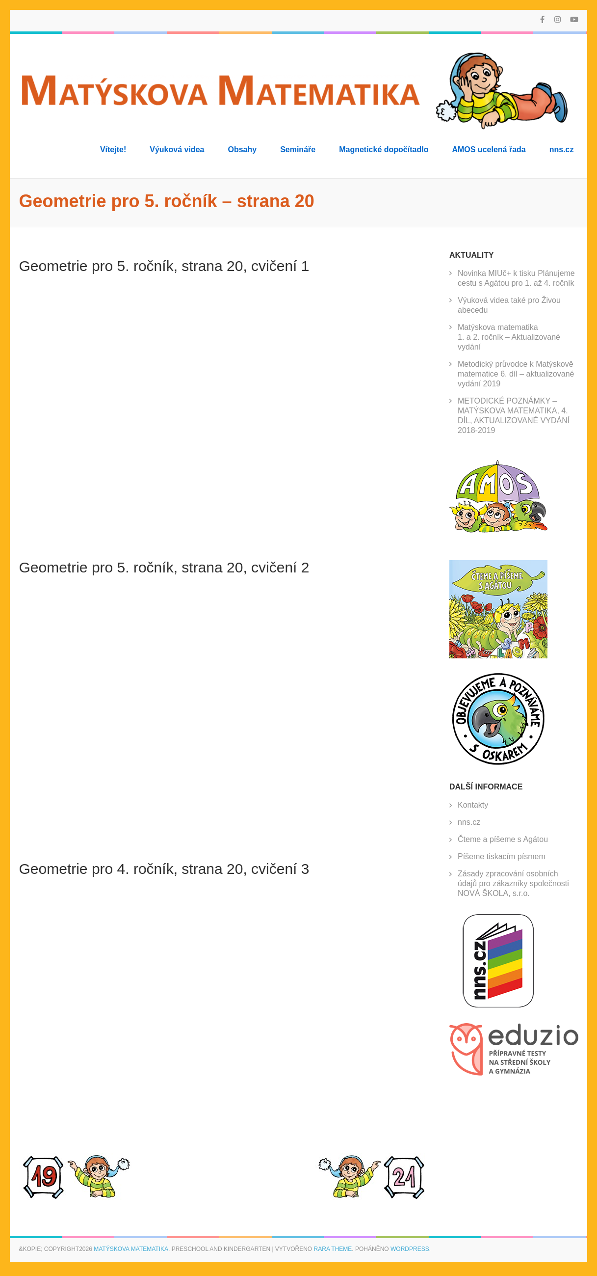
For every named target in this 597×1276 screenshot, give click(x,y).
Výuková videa (177, 149)
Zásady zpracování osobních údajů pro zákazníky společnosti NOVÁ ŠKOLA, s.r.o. (513, 883)
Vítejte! (113, 149)
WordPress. (410, 1249)
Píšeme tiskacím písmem (501, 856)
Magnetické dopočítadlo (383, 149)
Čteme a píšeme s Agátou (503, 839)
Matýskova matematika (131, 1249)
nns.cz (561, 149)
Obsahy (242, 149)
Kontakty (473, 805)
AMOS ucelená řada (488, 149)
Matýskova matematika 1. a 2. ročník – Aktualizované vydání (509, 337)
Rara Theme (333, 1249)
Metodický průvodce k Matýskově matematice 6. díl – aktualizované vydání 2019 (516, 374)
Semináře (297, 149)
